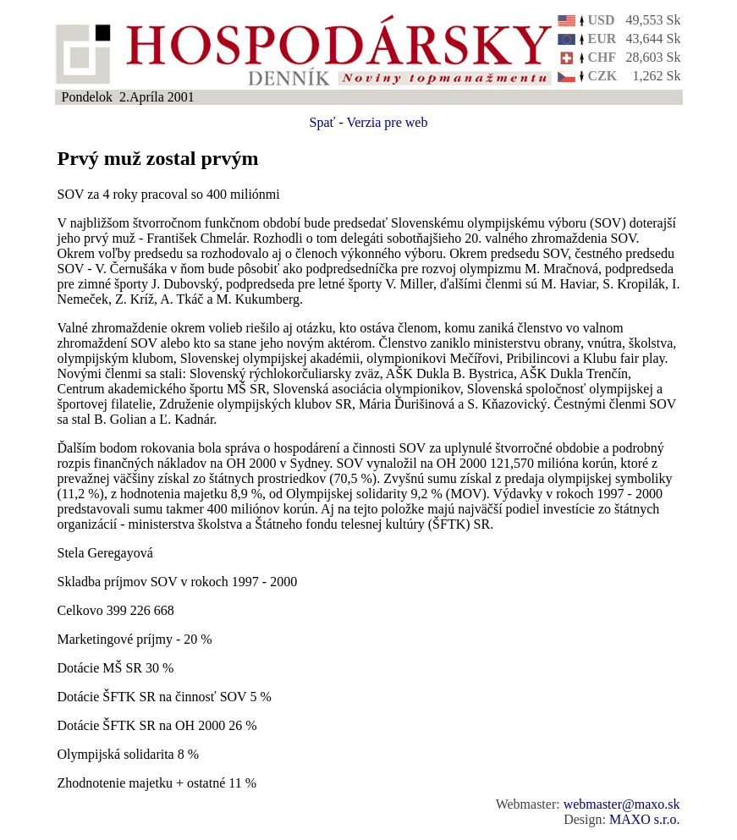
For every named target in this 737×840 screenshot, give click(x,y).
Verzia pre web (386, 122)
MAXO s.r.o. (644, 819)
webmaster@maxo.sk (622, 804)
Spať (323, 122)
